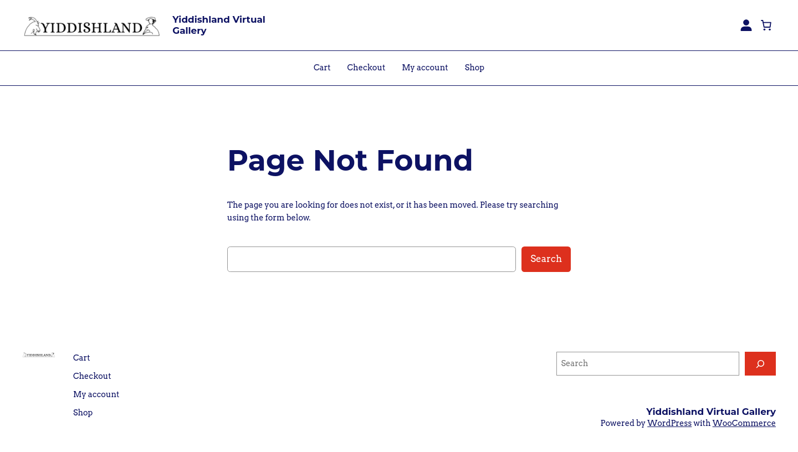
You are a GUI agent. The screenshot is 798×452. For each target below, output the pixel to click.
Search (546, 258)
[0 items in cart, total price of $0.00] (766, 25)
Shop (474, 68)
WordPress (669, 423)
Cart (322, 68)
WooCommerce (744, 423)
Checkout (366, 68)
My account (425, 68)
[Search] (760, 364)
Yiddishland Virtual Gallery (218, 24)
